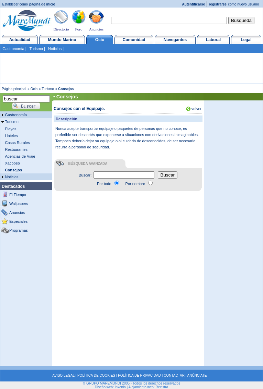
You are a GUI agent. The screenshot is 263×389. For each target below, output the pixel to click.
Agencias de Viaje (20, 156)
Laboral (213, 39)
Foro (79, 29)
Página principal (14, 89)
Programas (18, 230)
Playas (11, 129)
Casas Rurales (17, 143)
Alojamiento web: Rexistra (148, 387)
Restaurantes (16, 149)
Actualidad (19, 39)
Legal (246, 39)
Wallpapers (18, 204)
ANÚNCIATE (197, 375)
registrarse (218, 4)
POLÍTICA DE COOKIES (96, 375)
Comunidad (134, 39)
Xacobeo (12, 163)
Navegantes (175, 39)
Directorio (61, 29)
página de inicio (42, 4)
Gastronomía (13, 49)
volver (195, 109)
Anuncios (96, 29)
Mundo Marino (62, 39)
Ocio (100, 39)
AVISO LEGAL (63, 375)
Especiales (18, 221)
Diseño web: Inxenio (110, 387)
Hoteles (11, 136)
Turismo (36, 49)
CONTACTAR (174, 375)
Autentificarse (193, 4)
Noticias (55, 49)
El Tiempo (17, 195)
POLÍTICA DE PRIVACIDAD (139, 375)
